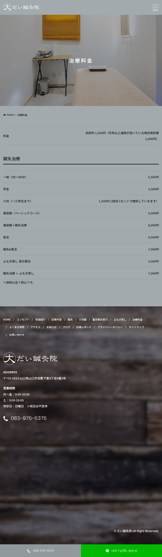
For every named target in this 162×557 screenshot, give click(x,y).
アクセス (35, 327)
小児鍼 (82, 319)
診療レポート (84, 327)
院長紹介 (40, 319)
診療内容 (56, 319)
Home (10, 114)
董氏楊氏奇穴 (100, 319)
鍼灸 (70, 319)
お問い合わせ (16, 334)
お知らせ (51, 327)
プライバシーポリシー (110, 327)
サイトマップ (136, 327)
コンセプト (23, 319)
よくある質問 (16, 327)
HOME (7, 319)
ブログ (66, 327)
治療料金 (137, 319)
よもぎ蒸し (120, 319)
